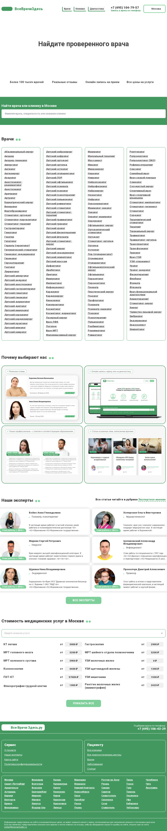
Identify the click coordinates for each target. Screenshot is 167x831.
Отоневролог (95, 258)
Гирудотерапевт (14, 262)
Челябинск (152, 780)
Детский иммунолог (16, 310)
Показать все (83, 703)
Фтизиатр (135, 287)
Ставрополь (108, 807)
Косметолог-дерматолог (61, 313)
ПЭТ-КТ (8, 677)
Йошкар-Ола (38, 807)
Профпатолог (96, 300)
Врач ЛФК (52, 321)
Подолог (93, 295)
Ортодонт (94, 236)
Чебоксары (132, 807)
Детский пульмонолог (59, 199)
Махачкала (80, 780)
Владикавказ (11, 807)
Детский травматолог (59, 219)
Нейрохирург (96, 190)
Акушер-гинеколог (15, 160)
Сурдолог (135, 215)
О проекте (10, 750)
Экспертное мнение (152, 499)
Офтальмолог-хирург (100, 225)
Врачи (67, 9)
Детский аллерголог (16, 275)
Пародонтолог (96, 282)
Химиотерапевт (139, 298)
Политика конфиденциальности (23, 764)
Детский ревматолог (58, 203)
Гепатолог (10, 241)
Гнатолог (9, 266)
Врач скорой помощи (143, 177)
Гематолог (10, 232)
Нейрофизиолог (97, 186)
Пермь (78, 807)
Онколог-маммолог (100, 216)
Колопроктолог (55, 304)
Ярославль (151, 787)
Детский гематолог (16, 292)
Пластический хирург (101, 291)
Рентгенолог (137, 151)
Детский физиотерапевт (61, 232)
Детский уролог (55, 228)
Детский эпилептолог (59, 257)
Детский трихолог (57, 223)
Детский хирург (55, 248)
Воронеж (37, 787)
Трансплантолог (139, 243)
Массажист (95, 160)
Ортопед (93, 245)
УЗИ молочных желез (99, 660)
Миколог (93, 164)
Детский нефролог (57, 156)
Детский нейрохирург (59, 151)
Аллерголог (11, 164)
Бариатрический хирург (18, 202)
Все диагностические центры (104, 754)
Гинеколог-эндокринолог (19, 254)
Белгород (9, 799)
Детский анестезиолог (18, 284)
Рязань (105, 784)
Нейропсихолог (97, 181)
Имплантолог (54, 282)
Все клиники (94, 750)
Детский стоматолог (58, 207)
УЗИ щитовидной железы (102, 668)
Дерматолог (11, 271)
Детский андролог (15, 280)
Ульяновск (132, 795)
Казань (57, 780)
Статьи (91, 768)
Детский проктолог (16, 323)
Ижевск (36, 799)
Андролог (10, 177)
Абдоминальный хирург (19, 151)
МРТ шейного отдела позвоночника (109, 652)
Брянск (8, 803)
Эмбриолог (136, 316)
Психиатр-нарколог (100, 308)
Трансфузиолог (139, 248)
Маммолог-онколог (100, 207)
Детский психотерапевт (60, 194)
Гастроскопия (94, 644)
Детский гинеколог (16, 297)
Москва (8, 780)
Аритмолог (10, 193)
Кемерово (59, 792)
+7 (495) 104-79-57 (125, 7)
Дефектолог (53, 265)
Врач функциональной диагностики (143, 293)
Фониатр (135, 282)
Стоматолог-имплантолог (145, 202)
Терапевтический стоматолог (140, 221)
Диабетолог (53, 269)
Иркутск (36, 803)
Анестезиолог (12, 189)
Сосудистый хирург (142, 186)
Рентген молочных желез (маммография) (102, 686)
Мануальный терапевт (101, 156)
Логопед (51, 326)
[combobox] (83, 633)
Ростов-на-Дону (110, 780)
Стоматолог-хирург (141, 303)
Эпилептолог (137, 329)
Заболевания (95, 764)
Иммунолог (53, 278)
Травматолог (137, 235)
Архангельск (11, 787)
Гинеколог (10, 258)
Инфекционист (55, 287)
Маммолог (94, 151)
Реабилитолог (96, 326)
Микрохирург (96, 168)
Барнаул (8, 795)
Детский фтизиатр (57, 236)
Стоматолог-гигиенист (143, 206)
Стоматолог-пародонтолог (20, 219)
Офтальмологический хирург (101, 268)
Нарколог (93, 173)
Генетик (9, 236)
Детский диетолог (15, 305)
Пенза (77, 803)
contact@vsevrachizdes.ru (15, 827)
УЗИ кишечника (95, 677)
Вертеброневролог (15, 210)
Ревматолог (95, 334)
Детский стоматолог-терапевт (59, 214)
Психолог (93, 313)
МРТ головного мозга (18, 652)
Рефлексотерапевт (141, 164)
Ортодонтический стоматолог (99, 231)
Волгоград (37, 784)
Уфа (128, 799)
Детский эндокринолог (60, 252)
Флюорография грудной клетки (25, 686)
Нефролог (94, 199)
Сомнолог (136, 181)
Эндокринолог (138, 320)
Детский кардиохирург (18, 318)
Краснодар (59, 799)
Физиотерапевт (139, 274)
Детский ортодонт (57, 160)
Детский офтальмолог (59, 181)
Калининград (60, 784)
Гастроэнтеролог (14, 228)
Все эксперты (83, 600)
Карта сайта (11, 759)
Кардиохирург (54, 295)
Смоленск (107, 799)
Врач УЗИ (135, 257)
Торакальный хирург (142, 231)
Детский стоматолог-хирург (59, 242)
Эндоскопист (138, 324)
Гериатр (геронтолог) (17, 245)
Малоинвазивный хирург (61, 334)
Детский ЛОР (54, 177)
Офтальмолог (96, 274)
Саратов (105, 792)
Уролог (134, 265)
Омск (77, 795)
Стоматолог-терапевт (17, 223)
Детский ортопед (56, 164)
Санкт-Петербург (14, 784)
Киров (56, 795)
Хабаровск (132, 803)
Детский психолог (57, 190)
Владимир (37, 780)
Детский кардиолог (16, 314)
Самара (105, 787)
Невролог (93, 177)
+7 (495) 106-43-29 (151, 729)
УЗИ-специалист (140, 261)
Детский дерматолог (17, 301)
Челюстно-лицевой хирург (146, 311)
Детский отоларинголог (60, 173)
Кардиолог (52, 291)
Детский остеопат (57, 168)
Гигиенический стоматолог (20, 249)
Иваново (36, 795)
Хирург (134, 307)
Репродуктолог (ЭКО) (142, 160)
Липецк (57, 807)
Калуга (56, 787)
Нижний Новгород (84, 787)
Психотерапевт (97, 317)
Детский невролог (15, 331)
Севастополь (108, 795)
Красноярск (59, 803)
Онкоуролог (95, 220)
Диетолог (51, 274)
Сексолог (135, 168)
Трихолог (135, 252)
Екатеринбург (39, 792)
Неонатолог (95, 194)
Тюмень (130, 792)
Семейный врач (139, 173)
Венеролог (10, 206)
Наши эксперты (13, 754)
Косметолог (53, 308)
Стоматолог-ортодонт (17, 215)
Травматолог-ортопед (143, 239)
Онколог (93, 212)
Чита (148, 784)
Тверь (129, 780)
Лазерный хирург (56, 317)
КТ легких (10, 644)
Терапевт (135, 226)
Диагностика (97, 9)
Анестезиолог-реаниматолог (13, 183)
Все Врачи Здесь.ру (26, 727)
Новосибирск (81, 792)
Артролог (9, 197)
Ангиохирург (12, 173)
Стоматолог (137, 210)
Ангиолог (9, 168)
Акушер (9, 156)
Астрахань (10, 792)
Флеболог (135, 278)
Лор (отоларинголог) (100, 254)
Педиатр (93, 287)
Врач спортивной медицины (140, 196)
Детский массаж (56, 261)
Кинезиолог (53, 300)
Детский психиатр (57, 186)
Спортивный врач (140, 190)
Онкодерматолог (98, 203)
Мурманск (79, 784)
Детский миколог (15, 327)
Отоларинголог (97, 262)
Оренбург (79, 799)
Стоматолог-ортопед (100, 241)
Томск (129, 784)
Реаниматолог (96, 330)
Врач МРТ (52, 330)
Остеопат (93, 249)
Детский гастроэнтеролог (20, 288)
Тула (128, 787)
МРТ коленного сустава (19, 660)
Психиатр (93, 304)
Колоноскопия (13, 668)
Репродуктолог (139, 156)
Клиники (80, 9)
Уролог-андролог (140, 269)
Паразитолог (95, 278)
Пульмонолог (96, 321)
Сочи (104, 803)
